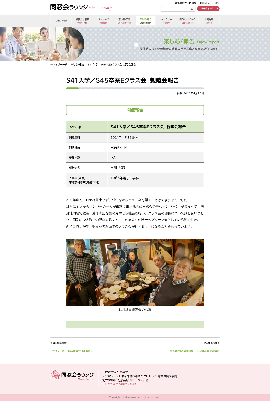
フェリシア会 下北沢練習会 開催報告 (73, 350)
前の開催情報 (60, 343)
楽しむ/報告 (77, 64)
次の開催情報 (210, 343)
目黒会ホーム (207, 8)
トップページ (60, 64)
